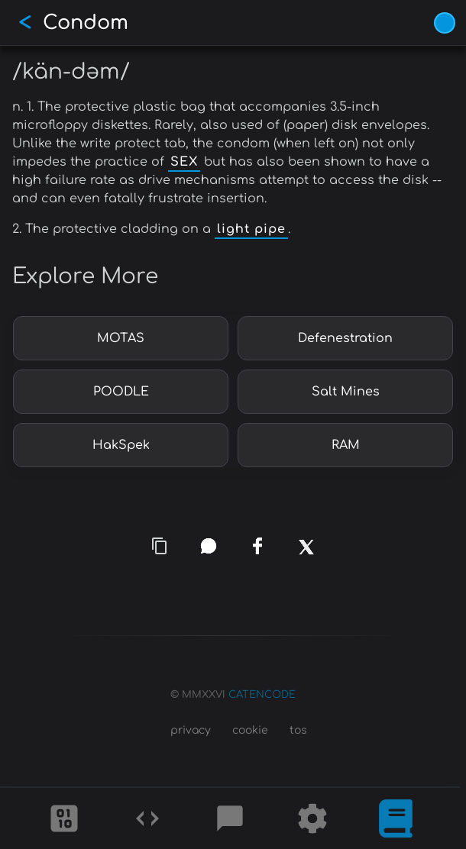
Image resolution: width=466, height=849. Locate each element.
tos (298, 730)
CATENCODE (262, 694)
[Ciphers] (64, 818)
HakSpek (121, 445)
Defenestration (345, 338)
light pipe (251, 229)
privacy (190, 730)
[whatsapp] (208, 545)
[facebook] (257, 546)
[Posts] (230, 818)
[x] (306, 556)
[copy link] (159, 546)
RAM (346, 445)
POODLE (121, 392)
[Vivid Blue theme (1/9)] (444, 23)
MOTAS (120, 338)
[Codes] (147, 818)
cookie (250, 730)
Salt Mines (346, 392)
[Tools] (312, 818)
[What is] (395, 818)
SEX (184, 162)
